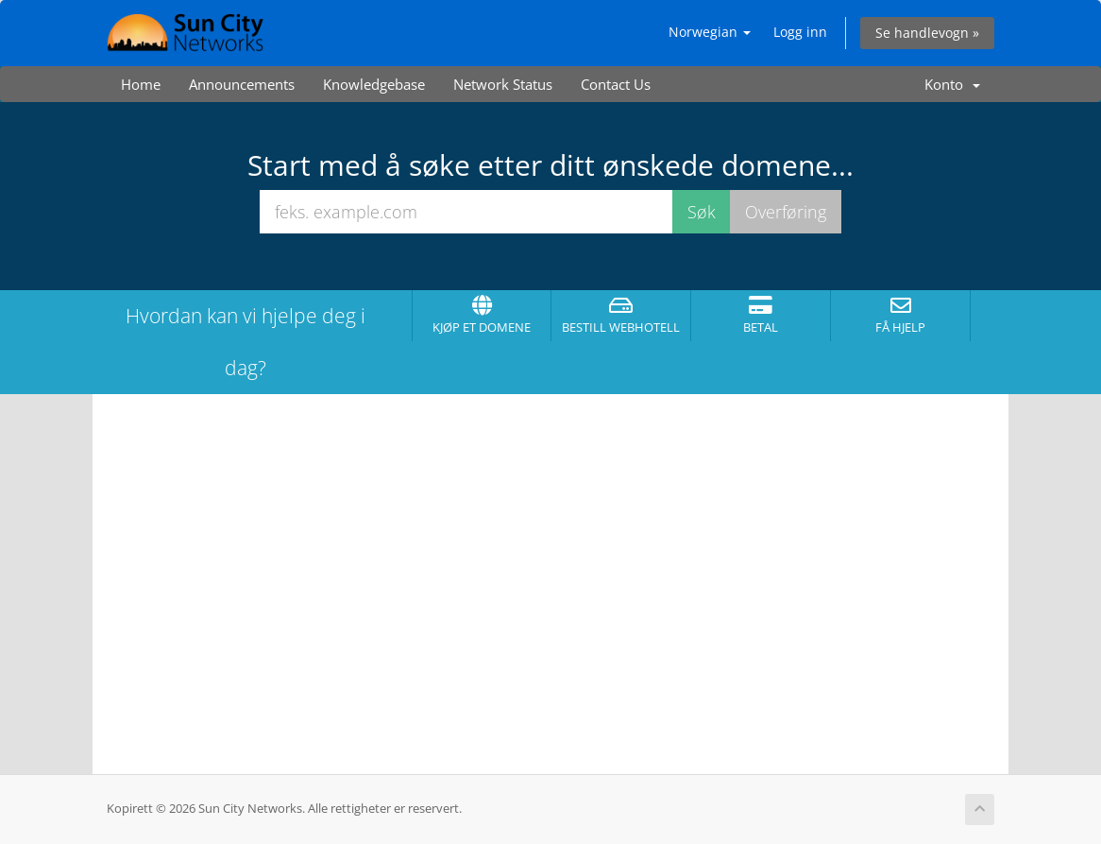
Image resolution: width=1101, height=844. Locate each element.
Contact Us (616, 84)
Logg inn (800, 32)
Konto (952, 84)
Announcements (242, 84)
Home (141, 84)
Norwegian (710, 32)
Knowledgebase (374, 84)
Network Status (502, 84)
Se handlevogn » (927, 33)
